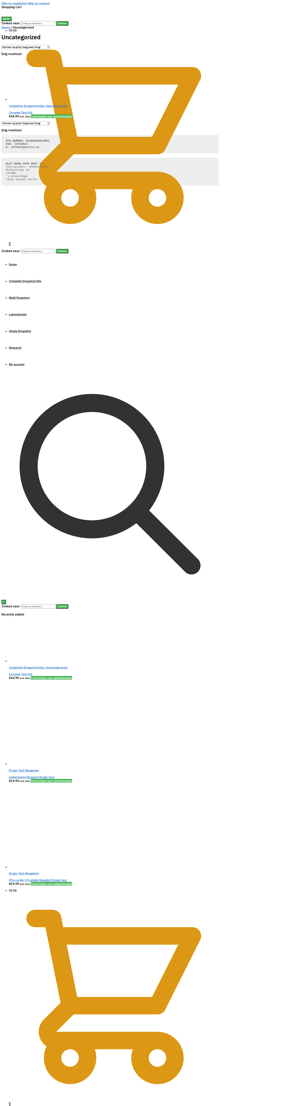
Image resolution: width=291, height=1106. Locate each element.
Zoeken (62, 23)
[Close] (3, 602)
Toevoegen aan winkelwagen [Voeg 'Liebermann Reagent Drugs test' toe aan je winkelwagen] (51, 781)
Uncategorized (56, 667)
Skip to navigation (14, 3)
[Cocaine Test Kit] (37, 661)
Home (5, 27)
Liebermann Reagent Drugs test (32, 777)
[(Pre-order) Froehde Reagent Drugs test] (37, 867)
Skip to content (39, 3)
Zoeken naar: (10, 23)
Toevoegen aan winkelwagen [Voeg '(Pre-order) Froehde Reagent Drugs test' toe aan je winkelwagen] (51, 884)
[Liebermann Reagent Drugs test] (37, 764)
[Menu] (6, 19)
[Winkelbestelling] (25, 47)
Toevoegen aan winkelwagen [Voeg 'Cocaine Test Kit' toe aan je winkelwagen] (51, 678)
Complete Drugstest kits (26, 667)
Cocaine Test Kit (20, 674)
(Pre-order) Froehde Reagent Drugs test (38, 880)
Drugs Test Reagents (24, 770)
